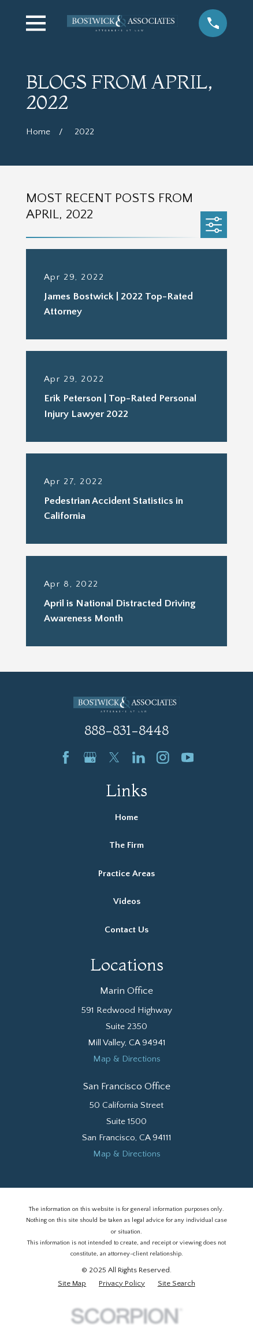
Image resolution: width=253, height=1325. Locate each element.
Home (126, 817)
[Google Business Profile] (90, 757)
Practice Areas (126, 874)
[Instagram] (163, 757)
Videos (126, 901)
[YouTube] (187, 757)
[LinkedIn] (138, 757)
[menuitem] (72, 1283)
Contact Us (126, 930)
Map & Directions (127, 1059)
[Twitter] (114, 757)
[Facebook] (65, 757)
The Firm (126, 845)
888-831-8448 (126, 730)
